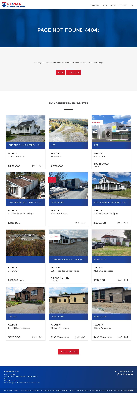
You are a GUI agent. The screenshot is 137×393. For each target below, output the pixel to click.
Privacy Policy (89, 390)
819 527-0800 (13, 380)
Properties (94, 5)
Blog (105, 5)
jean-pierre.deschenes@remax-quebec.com (24, 383)
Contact (122, 5)
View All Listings (68, 352)
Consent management (112, 390)
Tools (112, 5)
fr (132, 5)
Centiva (130, 390)
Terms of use (99, 390)
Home (60, 72)
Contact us (73, 72)
